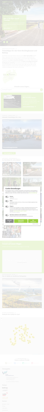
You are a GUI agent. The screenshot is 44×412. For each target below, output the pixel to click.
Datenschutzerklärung (33, 192)
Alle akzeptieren (33, 221)
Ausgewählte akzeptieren (21, 221)
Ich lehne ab (9, 221)
